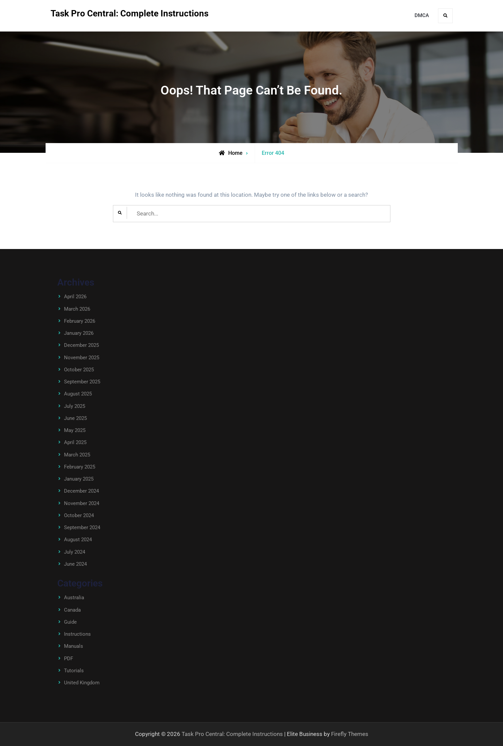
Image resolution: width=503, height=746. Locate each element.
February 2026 (79, 321)
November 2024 (81, 503)
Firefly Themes (349, 734)
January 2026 (78, 333)
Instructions (77, 634)
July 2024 (74, 552)
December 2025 (81, 345)
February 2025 (79, 467)
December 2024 (81, 491)
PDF (68, 659)
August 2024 (78, 540)
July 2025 (74, 406)
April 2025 (75, 442)
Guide (70, 622)
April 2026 (75, 297)
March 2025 (77, 455)
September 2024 (82, 527)
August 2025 (78, 394)
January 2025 (78, 479)
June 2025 (75, 418)
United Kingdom (82, 683)
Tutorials (74, 671)
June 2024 (75, 564)
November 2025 (81, 358)
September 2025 (82, 382)
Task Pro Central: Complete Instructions (129, 13)
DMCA (422, 15)
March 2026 (77, 309)
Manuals (73, 646)
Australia (74, 598)
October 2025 (79, 370)
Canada (72, 610)
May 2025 (74, 430)
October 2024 (79, 515)
